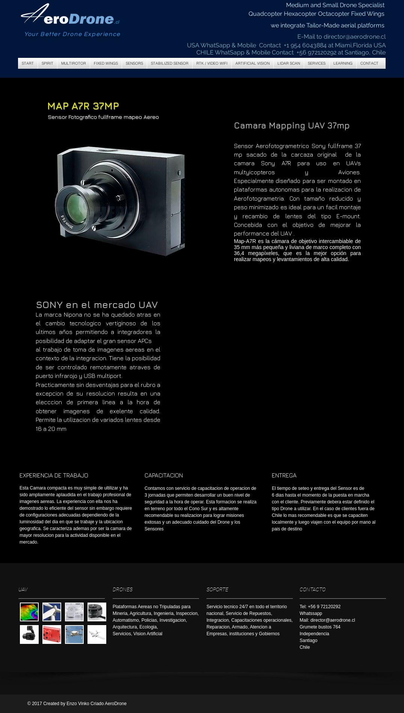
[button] (73, 63)
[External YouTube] (283, 362)
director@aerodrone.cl (355, 36)
